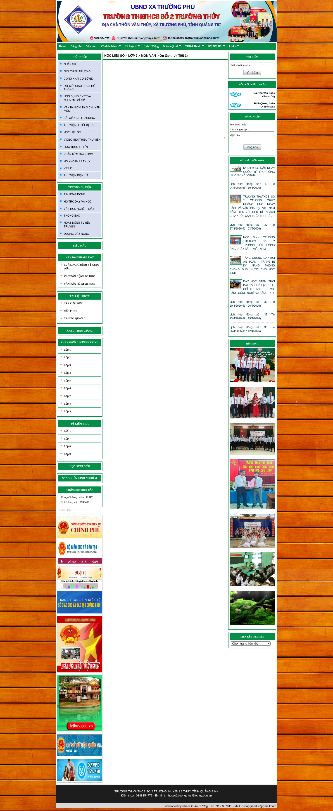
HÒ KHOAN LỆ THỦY (77, 161)
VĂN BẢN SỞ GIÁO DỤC (79, 284)
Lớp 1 (67, 349)
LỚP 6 (67, 430)
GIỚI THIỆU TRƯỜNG (77, 71)
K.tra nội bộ (172, 46)
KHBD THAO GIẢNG (80, 330)
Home (62, 46)
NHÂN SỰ (70, 64)
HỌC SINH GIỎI (79, 466)
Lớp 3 (67, 365)
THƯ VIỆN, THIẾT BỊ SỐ (78, 125)
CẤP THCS (70, 311)
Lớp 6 (67, 388)
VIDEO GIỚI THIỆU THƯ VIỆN (82, 139)
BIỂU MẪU (79, 245)
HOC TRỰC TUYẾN (76, 147)
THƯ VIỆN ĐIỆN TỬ (76, 175)
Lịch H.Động (151, 46)
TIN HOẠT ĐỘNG (74, 194)
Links (234, 46)
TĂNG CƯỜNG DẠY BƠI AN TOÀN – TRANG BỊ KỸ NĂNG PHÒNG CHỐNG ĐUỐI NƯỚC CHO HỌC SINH (252, 265)
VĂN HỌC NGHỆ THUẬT (79, 208)
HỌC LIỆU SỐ (72, 132)
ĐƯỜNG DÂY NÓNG (76, 233)
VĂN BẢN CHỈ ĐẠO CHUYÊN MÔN (82, 109)
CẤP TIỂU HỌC (73, 303)
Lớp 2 (67, 357)
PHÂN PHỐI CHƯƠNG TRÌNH (79, 342)
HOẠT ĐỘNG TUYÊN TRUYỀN (77, 224)
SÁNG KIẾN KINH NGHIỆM (79, 478)
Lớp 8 (67, 403)
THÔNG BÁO (72, 215)
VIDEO (68, 168)
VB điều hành (111, 46)
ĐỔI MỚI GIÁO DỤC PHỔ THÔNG (79, 87)
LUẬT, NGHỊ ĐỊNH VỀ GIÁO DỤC (81, 266)
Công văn (76, 46)
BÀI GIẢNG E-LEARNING (79, 118)
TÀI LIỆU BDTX (79, 296)
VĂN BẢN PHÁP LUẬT (80, 257)
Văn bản (91, 46)
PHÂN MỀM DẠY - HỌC (78, 154)
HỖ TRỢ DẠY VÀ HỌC (78, 201)
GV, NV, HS (216, 46)
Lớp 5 (67, 380)
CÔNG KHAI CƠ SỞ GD (78, 78)
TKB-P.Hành (194, 46)
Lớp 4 (67, 372)
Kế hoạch (132, 46)
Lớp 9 (67, 411)
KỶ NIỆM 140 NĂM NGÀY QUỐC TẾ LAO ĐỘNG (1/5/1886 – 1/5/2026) (252, 171)
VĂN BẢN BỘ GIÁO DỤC (79, 276)
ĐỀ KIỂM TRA (79, 423)
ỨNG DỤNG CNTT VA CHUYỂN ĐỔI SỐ (77, 98)
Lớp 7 (67, 396)
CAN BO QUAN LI (75, 318)
